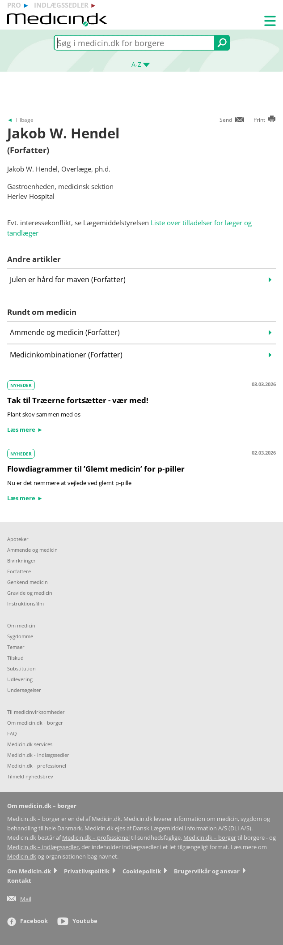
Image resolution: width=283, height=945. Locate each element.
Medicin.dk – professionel (96, 838)
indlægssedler (61, 4)
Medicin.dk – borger (209, 838)
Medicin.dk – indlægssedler (43, 847)
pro (14, 4)
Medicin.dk (21, 856)
